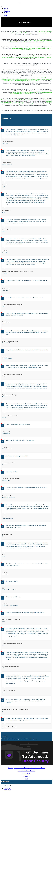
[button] (1, 6)
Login (5, 13)
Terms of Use (7, 788)
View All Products (5, 781)
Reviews (6, 12)
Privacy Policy (7, 789)
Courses (5, 9)
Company (6, 8)
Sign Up (6, 15)
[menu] (26, 12)
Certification (7, 11)
